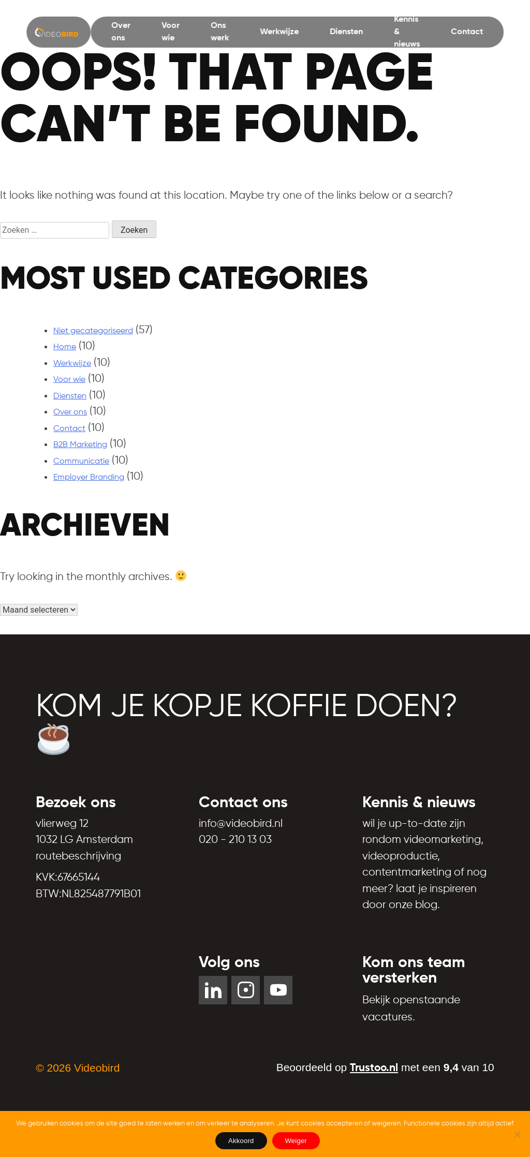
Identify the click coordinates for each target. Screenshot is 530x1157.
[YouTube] (278, 990)
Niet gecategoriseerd (93, 331)
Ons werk (220, 32)
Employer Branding (88, 477)
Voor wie (170, 32)
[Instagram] (245, 990)
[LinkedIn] (213, 990)
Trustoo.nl (374, 1068)
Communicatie (81, 461)
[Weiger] (517, 1134)
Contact (467, 32)
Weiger (296, 1141)
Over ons (120, 32)
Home (64, 347)
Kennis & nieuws (407, 32)
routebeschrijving (78, 856)
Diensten (346, 32)
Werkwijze (279, 32)
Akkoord (241, 1141)
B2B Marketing (80, 445)
